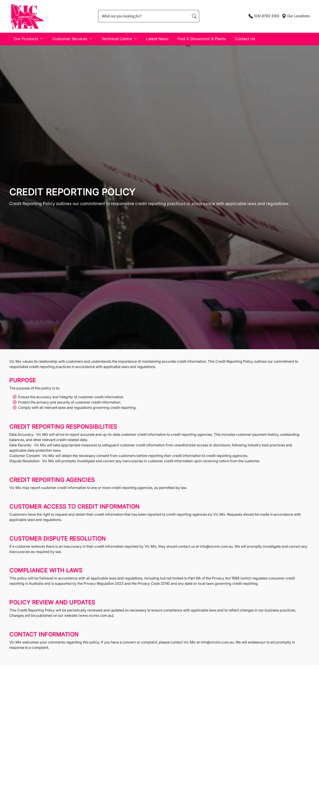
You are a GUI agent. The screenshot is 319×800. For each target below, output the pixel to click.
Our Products (29, 38)
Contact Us (245, 38)
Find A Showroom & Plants (201, 38)
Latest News (157, 38)
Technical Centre (119, 38)
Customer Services (72, 38)
